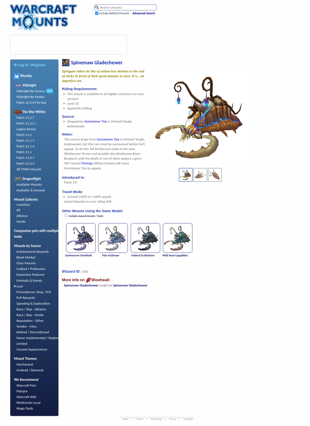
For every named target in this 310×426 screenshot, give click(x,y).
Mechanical (24, 364)
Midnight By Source (30, 91)
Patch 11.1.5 (25, 146)
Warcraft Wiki (26, 397)
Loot (19, 286)
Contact (139, 419)
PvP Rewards (25, 298)
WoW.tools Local (28, 402)
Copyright (188, 419)
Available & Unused (30, 190)
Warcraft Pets (26, 385)
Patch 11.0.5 (25, 163)
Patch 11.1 (24, 152)
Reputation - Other (30, 320)
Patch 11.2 (24, 135)
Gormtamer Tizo (95, 121)
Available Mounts (29, 184)
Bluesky (23, 76)
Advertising (156, 419)
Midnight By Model (30, 97)
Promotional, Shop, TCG (33, 292)
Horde (21, 221)
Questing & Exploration (33, 303)
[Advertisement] (68, 45)
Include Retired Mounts (114, 13)
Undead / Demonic (30, 370)
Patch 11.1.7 (25, 140)
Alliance (22, 216)
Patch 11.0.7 (25, 158)
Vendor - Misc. (26, 326)
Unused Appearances (31, 349)
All (18, 210)
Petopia (21, 391)
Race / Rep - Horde (30, 315)
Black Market (26, 257)
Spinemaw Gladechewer (81, 285)
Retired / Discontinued (32, 332)
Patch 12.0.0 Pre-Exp (31, 102)
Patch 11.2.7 (25, 117)
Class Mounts (26, 263)
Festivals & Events (29, 280)
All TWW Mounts (28, 169)
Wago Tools (24, 408)
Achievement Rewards (32, 251)
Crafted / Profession (30, 269)
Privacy (172, 419)
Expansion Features (30, 274)
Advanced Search (144, 13)
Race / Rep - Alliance (31, 309)
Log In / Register (30, 65)
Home (125, 419)
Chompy (87, 163)
